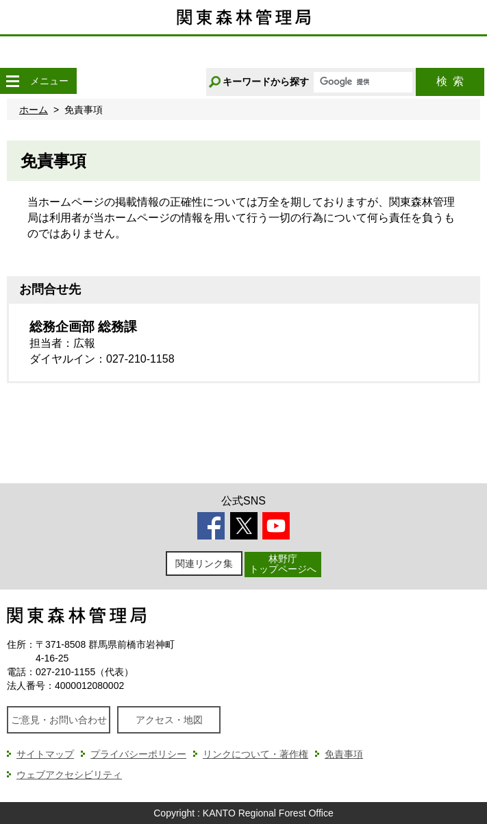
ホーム (33, 109)
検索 (450, 81)
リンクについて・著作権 (255, 754)
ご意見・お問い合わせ (59, 719)
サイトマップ (45, 754)
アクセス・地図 (169, 719)
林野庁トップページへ (282, 563)
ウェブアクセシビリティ (69, 774)
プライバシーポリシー (138, 754)
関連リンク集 (204, 563)
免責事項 (344, 754)
